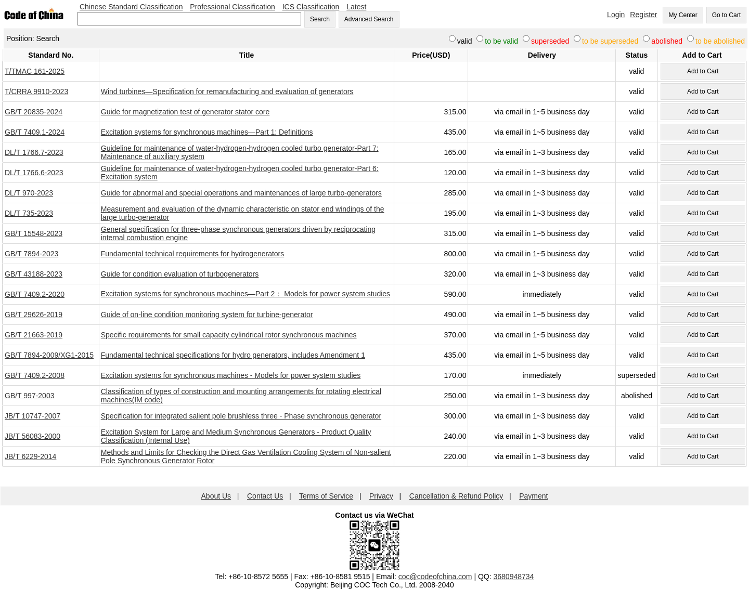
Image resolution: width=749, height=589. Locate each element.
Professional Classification (232, 7)
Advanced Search (369, 19)
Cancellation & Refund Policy (456, 496)
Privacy (381, 496)
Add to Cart (703, 71)
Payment (533, 496)
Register (643, 14)
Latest (356, 7)
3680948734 (514, 576)
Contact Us (265, 496)
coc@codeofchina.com (435, 576)
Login (616, 14)
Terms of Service (326, 496)
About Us (216, 496)
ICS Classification (311, 7)
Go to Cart (726, 15)
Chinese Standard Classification (131, 7)
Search (320, 19)
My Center (682, 15)
